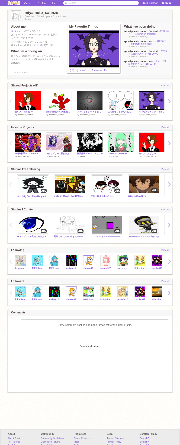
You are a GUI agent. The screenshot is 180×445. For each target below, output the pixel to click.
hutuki (82, 156)
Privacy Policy (114, 441)
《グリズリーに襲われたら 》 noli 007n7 (149, 52)
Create (28, 3)
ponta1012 (122, 299)
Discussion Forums (50, 441)
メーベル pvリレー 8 (119, 153)
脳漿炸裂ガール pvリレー (90, 153)
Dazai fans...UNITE (137, 196)
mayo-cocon (123, 268)
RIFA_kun (37, 268)
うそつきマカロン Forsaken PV (88, 70)
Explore (42, 3)
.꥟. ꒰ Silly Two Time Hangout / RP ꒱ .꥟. (33, 196)
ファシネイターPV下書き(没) (90, 112)
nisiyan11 (71, 268)
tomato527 (105, 268)
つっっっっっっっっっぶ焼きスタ (143, 236)
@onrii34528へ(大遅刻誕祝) (59, 112)
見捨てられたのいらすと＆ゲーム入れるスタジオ (69, 236)
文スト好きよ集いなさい (102, 196)
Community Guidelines (52, 438)
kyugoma (19, 268)
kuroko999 (157, 268)
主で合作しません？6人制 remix (121, 112)
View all (165, 85)
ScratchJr (144, 441)
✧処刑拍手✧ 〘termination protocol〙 (148, 32)
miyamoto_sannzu (25, 115)
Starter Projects (82, 438)
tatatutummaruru (89, 299)
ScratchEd (145, 438)
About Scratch (15, 438)
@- (12, 31)
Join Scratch (150, 2)
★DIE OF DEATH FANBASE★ (68, 196)
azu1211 (114, 156)
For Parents (14, 441)
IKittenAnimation (140, 268)
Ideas (55, 3)
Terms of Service (115, 438)
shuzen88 (88, 268)
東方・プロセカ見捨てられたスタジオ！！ (33, 236)
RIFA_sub (54, 268)
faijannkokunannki (157, 299)
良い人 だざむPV (24, 112)
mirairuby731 (23, 156)
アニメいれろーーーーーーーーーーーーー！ (106, 236)
